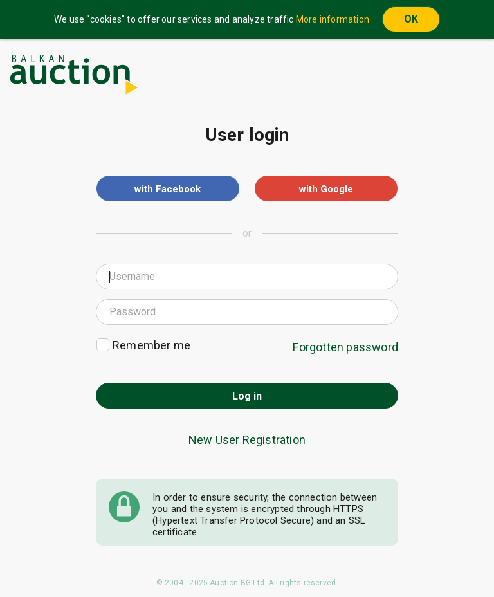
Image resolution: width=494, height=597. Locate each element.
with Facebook (167, 189)
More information (332, 19)
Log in (247, 396)
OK (411, 19)
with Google (326, 189)
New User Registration (247, 439)
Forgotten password (345, 347)
